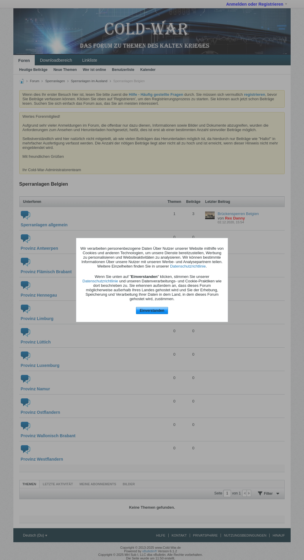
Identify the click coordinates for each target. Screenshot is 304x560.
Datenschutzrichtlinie (188, 266)
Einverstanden (152, 310)
